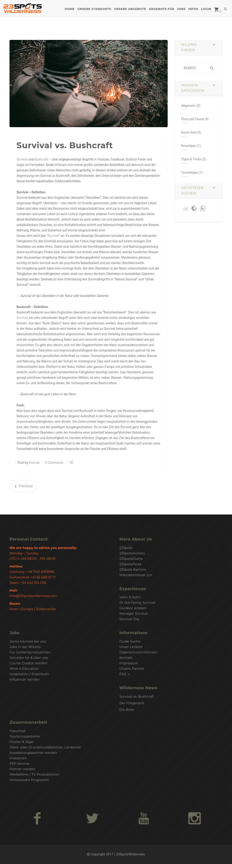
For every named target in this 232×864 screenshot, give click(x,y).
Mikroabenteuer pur (135, 575)
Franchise (17, 731)
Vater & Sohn (129, 597)
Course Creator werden (28, 663)
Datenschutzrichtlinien (138, 652)
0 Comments (54, 462)
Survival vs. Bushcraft (136, 696)
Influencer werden (25, 679)
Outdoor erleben (133, 608)
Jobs (181, 9)
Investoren (18, 758)
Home (70, 9)
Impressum (128, 663)
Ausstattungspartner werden (33, 753)
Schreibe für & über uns (29, 658)
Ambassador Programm (29, 780)
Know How (188, 132)
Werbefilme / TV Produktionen (34, 774)
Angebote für (161, 9)
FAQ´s (124, 674)
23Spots (125, 548)
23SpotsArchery (132, 553)
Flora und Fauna (192, 119)
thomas (34, 462)
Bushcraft (41, 159)
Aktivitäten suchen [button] (192, 190)
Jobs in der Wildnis (25, 647)
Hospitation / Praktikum (29, 674)
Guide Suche (129, 641)
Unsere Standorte (94, 9)
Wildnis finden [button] (189, 47)
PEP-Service (19, 764)
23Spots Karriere (132, 570)
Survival (22, 159)
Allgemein (188, 105)
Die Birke (126, 710)
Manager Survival (133, 614)
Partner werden (22, 769)
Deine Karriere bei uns (28, 641)
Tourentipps (189, 172)
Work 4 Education (24, 669)
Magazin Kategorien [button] (192, 88)
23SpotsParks (130, 564)
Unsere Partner (131, 669)
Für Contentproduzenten (30, 652)
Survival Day (129, 619)
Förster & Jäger (22, 742)
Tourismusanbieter (25, 736)
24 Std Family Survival (137, 603)
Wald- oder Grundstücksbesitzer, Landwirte (45, 747)
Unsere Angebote (130, 9)
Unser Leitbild (130, 647)
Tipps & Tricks (191, 159)
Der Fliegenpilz (131, 703)
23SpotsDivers (131, 559)
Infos (193, 9)
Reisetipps (188, 146)
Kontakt (126, 658)
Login (206, 9)
